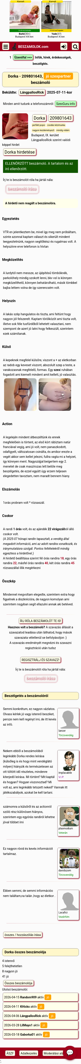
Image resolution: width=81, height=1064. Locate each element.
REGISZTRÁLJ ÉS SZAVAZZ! (40, 660)
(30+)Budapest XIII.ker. (25, 19)
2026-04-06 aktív (30, 1016)
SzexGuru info (65, 104)
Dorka (39, 118)
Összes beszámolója (18, 983)
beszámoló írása (22, 188)
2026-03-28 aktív (25, 1025)
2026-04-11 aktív (24, 1006)
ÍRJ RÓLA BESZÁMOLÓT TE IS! (40, 621)
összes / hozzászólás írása (23, 935)
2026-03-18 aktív (27, 1034)
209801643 (60, 118)
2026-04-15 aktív (27, 997)
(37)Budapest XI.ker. (56, 19)
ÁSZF (10, 1053)
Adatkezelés (29, 1053)
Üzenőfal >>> (23, 57)
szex (57, 370)
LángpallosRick (32, 92)
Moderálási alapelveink (59, 1053)
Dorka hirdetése (20, 152)
